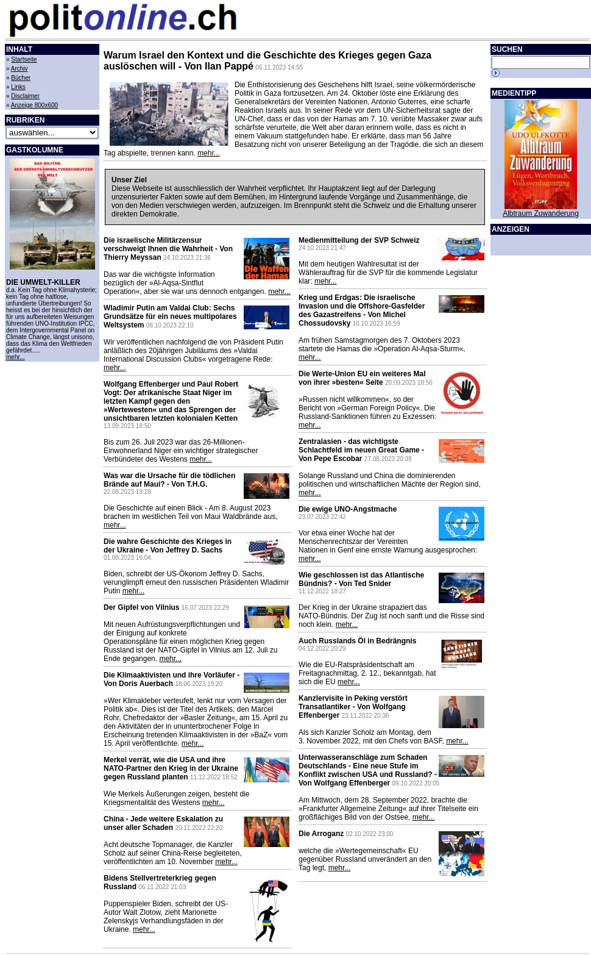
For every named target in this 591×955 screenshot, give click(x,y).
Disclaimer (25, 96)
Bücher (20, 77)
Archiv (19, 68)
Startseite (24, 59)
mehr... (15, 357)
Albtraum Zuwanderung (541, 213)
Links (18, 87)
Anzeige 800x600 (34, 105)
